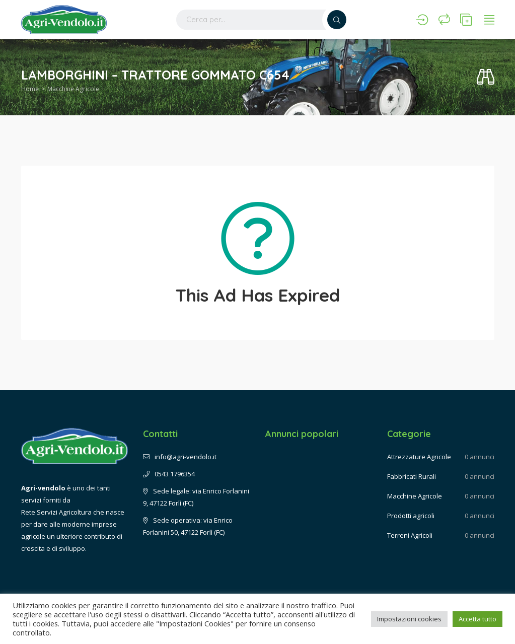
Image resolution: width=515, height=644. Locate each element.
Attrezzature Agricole (419, 456)
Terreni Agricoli (409, 535)
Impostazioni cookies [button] (409, 618)
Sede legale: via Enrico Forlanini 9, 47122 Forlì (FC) (196, 497)
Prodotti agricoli (410, 515)
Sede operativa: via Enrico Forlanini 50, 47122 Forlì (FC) (188, 526)
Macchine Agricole (73, 89)
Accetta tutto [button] (477, 618)
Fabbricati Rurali (411, 476)
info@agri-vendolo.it (179, 456)
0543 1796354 (169, 473)
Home (30, 89)
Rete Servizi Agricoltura (56, 512)
